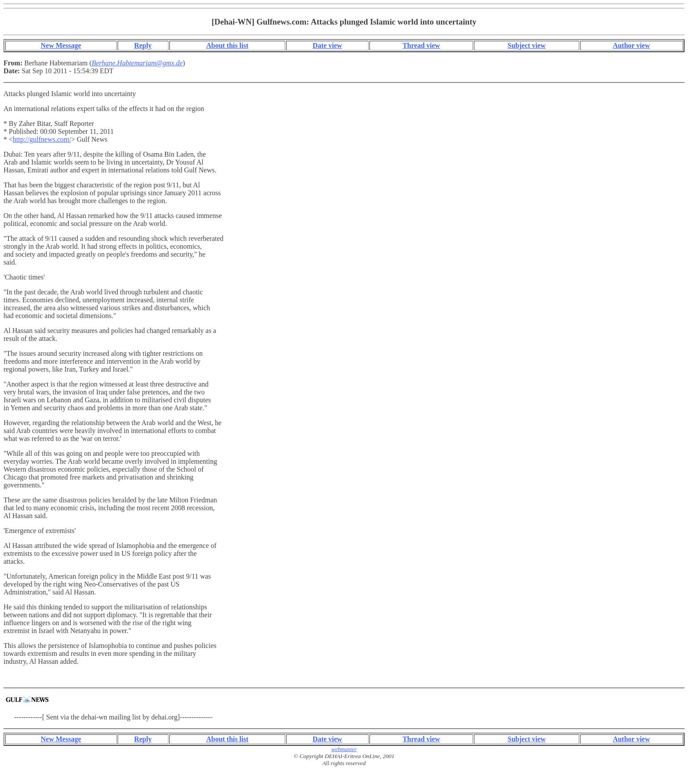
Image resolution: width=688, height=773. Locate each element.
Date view (327, 45)
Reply (143, 45)
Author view (631, 45)
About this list (227, 45)
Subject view (527, 45)
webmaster (344, 749)
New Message (61, 45)
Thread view (421, 45)
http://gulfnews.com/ (42, 139)
